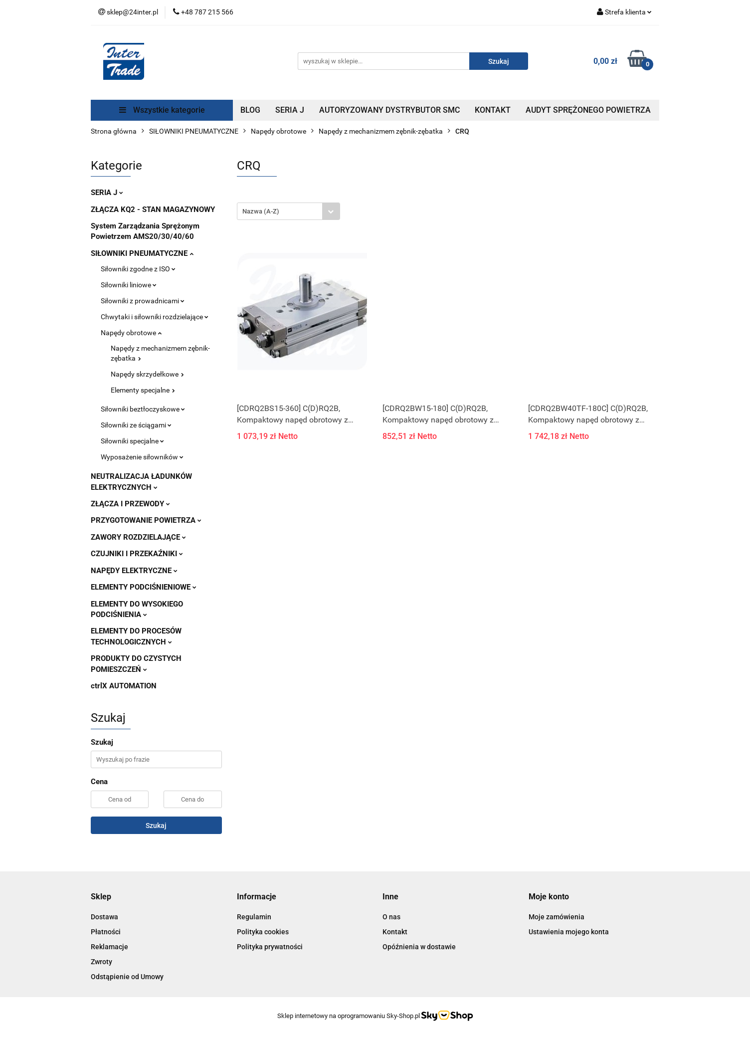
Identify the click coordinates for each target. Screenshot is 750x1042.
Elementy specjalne (143, 390)
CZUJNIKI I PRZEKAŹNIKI (137, 553)
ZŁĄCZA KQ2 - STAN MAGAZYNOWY (153, 209)
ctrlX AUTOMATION (124, 685)
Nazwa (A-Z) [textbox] (260, 211)
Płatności (106, 932)
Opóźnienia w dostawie (419, 947)
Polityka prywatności (270, 947)
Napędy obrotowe (131, 333)
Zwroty (101, 962)
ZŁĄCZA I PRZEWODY (130, 503)
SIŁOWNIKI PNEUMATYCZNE (142, 253)
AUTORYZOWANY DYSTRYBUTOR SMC (389, 110)
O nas (391, 917)
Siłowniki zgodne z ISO (138, 269)
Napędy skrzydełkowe (147, 374)
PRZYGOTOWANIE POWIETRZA (146, 520)
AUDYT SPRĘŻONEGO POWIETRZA (588, 110)
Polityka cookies (263, 932)
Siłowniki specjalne (132, 441)
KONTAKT (493, 110)
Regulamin (254, 917)
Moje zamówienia (556, 917)
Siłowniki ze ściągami (136, 425)
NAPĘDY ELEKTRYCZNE (134, 570)
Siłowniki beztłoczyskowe (143, 409)
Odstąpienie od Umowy (127, 977)
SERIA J (289, 110)
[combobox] (288, 211)
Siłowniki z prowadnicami (143, 301)
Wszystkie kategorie (162, 110)
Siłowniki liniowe (129, 285)
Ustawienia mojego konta (569, 932)
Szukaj (156, 826)
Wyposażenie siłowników (142, 457)
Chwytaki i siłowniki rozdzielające (154, 317)
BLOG (250, 110)
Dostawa (104, 917)
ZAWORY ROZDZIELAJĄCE (138, 537)
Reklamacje (109, 947)
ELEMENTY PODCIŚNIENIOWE (143, 587)
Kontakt (394, 932)
